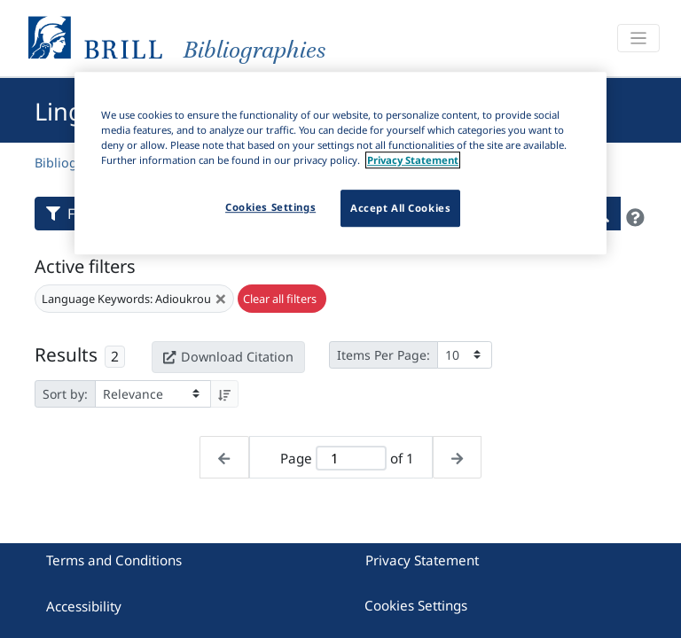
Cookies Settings (415, 605)
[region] (340, 163)
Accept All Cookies (400, 207)
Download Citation (228, 356)
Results (66, 354)
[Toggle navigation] (638, 38)
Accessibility (83, 606)
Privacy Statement (422, 560)
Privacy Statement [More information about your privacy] (412, 160)
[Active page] (351, 458)
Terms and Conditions (114, 560)
